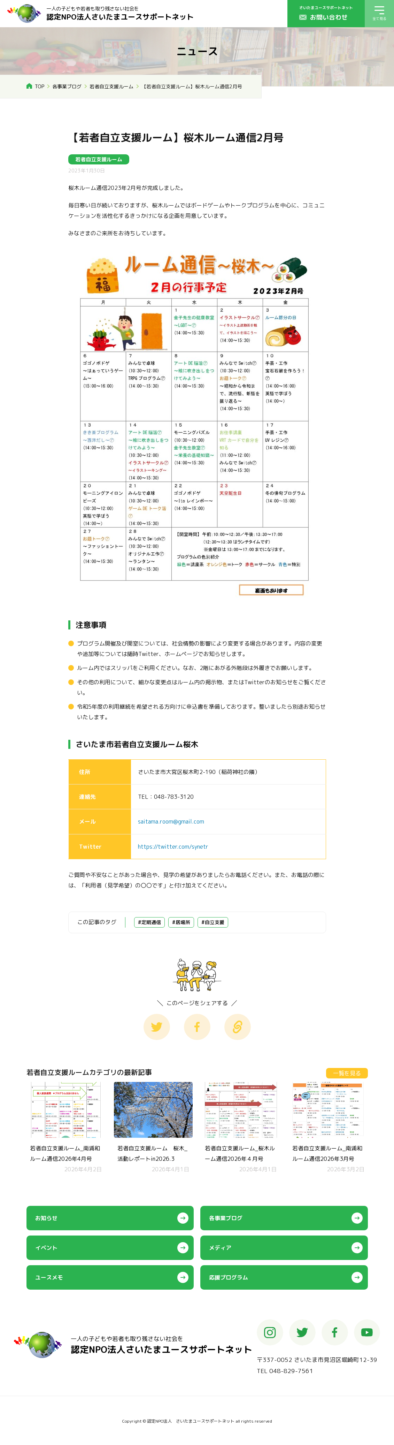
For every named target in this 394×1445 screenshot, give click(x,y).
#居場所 (181, 922)
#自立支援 (212, 922)
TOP (39, 86)
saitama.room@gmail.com (171, 821)
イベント (46, 1248)
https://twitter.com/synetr (173, 846)
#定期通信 (149, 922)
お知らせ (46, 1218)
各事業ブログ (67, 86)
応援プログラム (228, 1277)
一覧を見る (347, 1073)
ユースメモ (49, 1277)
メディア (220, 1248)
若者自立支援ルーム (111, 86)
